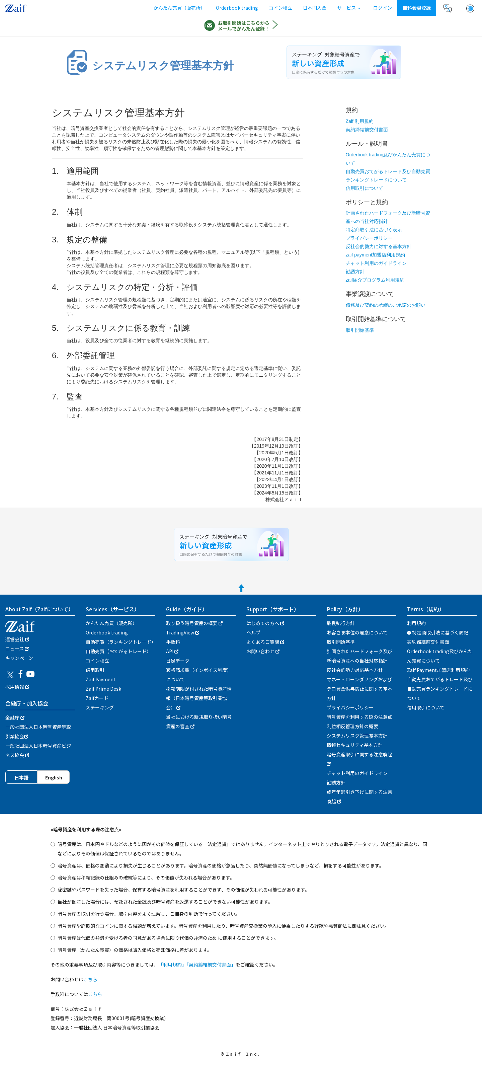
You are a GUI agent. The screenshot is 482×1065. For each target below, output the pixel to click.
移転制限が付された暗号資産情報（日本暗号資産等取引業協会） (199, 698)
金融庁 (14, 717)
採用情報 (17, 686)
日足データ (177, 660)
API (172, 651)
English (53, 777)
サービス (348, 7)
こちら (90, 979)
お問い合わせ (262, 651)
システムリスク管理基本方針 (357, 735)
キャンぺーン (19, 658)
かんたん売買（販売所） (179, 7)
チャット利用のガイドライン (376, 263)
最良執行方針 (341, 623)
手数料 (173, 641)
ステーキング (100, 707)
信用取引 (95, 670)
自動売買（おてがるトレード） (118, 651)
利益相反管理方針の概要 (352, 726)
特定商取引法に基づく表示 (374, 229)
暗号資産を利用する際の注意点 (359, 716)
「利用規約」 (172, 964)
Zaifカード (97, 698)
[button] (470, 8)
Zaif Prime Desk (103, 688)
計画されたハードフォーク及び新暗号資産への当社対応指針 (359, 656)
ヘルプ (253, 632)
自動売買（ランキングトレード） (121, 641)
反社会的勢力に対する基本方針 (378, 246)
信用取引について (364, 188)
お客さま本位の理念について (357, 632)
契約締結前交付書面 (367, 129)
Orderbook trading (237, 7)
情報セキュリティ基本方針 (355, 745)
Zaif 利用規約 (360, 121)
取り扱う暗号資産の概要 (194, 623)
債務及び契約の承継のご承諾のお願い (385, 305)
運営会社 (17, 639)
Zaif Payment (100, 679)
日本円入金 (314, 7)
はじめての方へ (265, 623)
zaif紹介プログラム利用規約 (375, 280)
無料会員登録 (417, 7)
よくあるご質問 (265, 641)
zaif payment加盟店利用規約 (375, 254)
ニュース (17, 648)
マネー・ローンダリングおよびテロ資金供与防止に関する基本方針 (359, 688)
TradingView (182, 632)
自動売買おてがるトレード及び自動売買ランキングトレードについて (440, 688)
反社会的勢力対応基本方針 (355, 670)
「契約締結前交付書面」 (211, 964)
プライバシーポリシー (369, 238)
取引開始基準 (360, 330)
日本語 (21, 777)
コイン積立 (280, 7)
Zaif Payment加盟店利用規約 (438, 670)
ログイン (382, 7)
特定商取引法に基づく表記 (437, 632)
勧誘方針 (355, 271)
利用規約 (416, 623)
